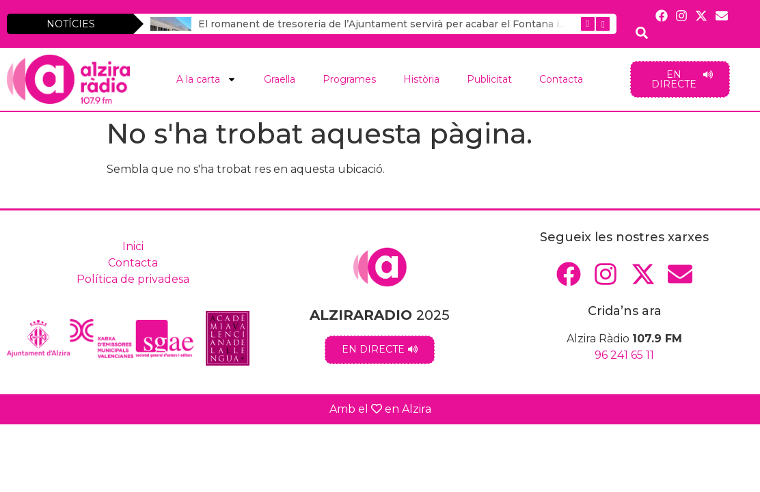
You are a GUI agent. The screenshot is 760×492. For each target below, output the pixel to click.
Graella (279, 79)
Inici (133, 246)
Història (421, 79)
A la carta (206, 79)
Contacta (561, 79)
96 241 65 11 (624, 354)
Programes (349, 79)
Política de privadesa (133, 279)
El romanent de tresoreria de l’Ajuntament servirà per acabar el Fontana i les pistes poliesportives (440, 24)
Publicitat (489, 79)
